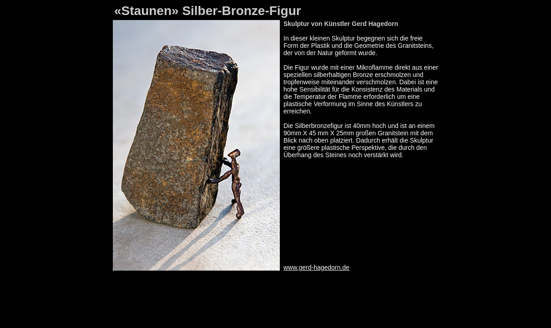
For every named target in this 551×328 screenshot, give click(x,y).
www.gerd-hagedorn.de (316, 267)
